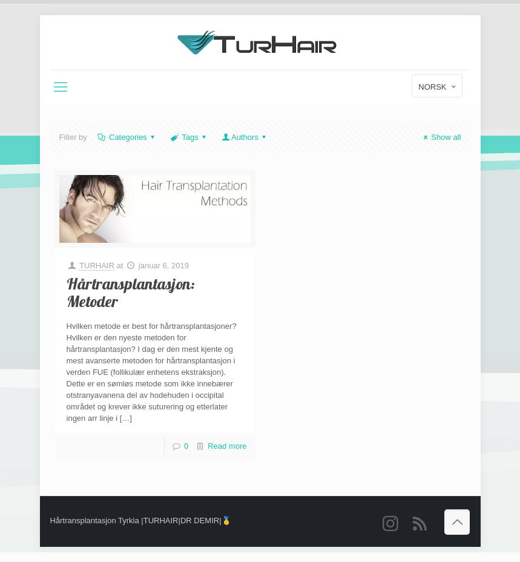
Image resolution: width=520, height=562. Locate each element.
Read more (227, 446)
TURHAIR (96, 265)
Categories (127, 137)
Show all (440, 137)
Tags (189, 137)
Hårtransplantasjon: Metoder (131, 293)
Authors (244, 137)
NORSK (438, 86)
